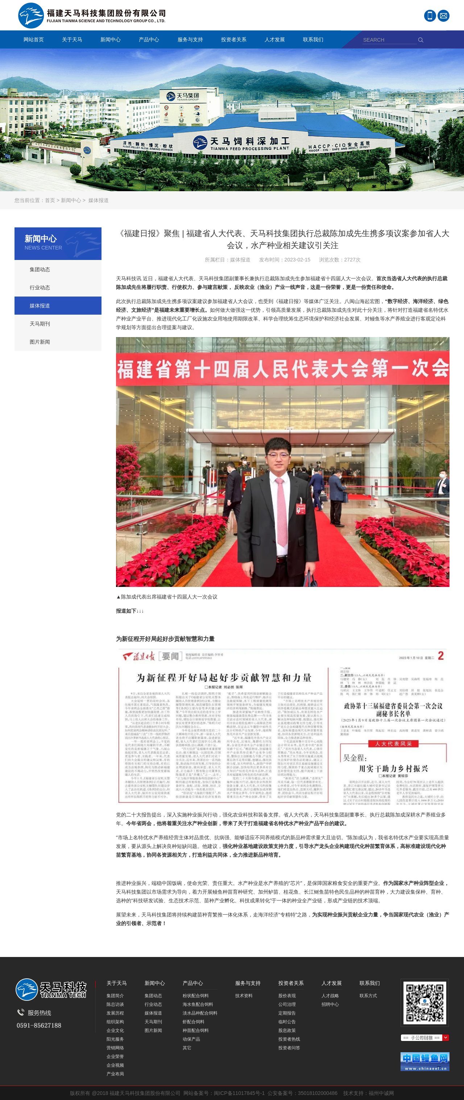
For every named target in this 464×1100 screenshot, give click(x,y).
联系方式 (368, 995)
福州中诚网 (381, 1093)
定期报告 (287, 1013)
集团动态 (40, 269)
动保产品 (191, 1039)
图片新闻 (40, 342)
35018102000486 (317, 1093)
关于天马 (70, 40)
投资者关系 (232, 40)
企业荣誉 (115, 1056)
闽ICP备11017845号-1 (239, 1093)
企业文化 (115, 1030)
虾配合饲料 (193, 1021)
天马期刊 (40, 324)
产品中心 (147, 40)
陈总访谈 (115, 1004)
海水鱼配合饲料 (198, 1004)
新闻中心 (108, 40)
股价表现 (287, 995)
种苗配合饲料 (196, 1030)
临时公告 (287, 1021)
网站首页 (34, 39)
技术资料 (244, 995)
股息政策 (287, 1030)
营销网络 (115, 1047)
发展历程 (115, 1013)
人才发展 (273, 40)
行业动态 (40, 287)
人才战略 (330, 995)
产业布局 (115, 1073)
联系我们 (311, 40)
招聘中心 (330, 1004)
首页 (50, 200)
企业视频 (115, 1065)
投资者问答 (289, 1047)
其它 (187, 1047)
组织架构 (115, 1021)
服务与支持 (188, 40)
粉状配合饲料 (196, 995)
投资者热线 (289, 1039)
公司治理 (287, 1004)
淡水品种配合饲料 (200, 1013)
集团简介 (115, 995)
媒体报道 (98, 200)
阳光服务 (115, 1039)
